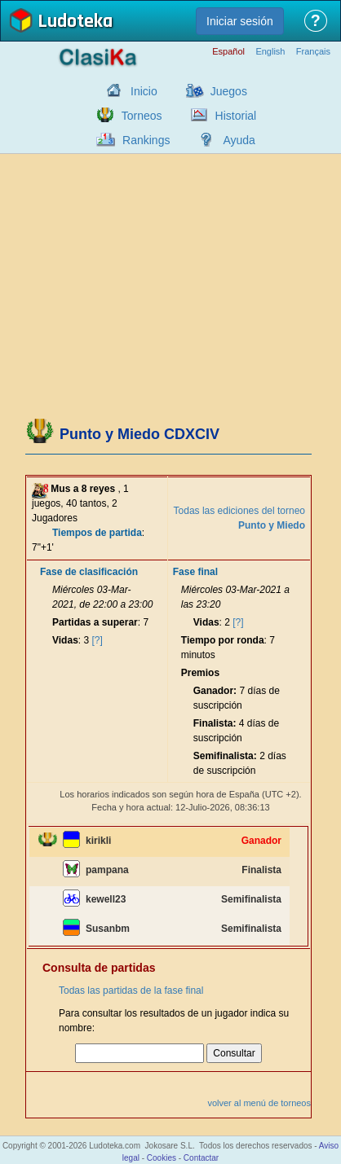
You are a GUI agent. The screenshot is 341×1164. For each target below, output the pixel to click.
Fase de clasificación (89, 572)
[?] (97, 640)
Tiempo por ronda (222, 640)
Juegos (228, 91)
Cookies (161, 1157)
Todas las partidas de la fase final (131, 990)
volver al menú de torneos (259, 1103)
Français (313, 51)
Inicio (144, 91)
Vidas (65, 640)
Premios (200, 673)
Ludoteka (75, 22)
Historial (236, 115)
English (270, 51)
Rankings (146, 140)
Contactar (201, 1157)
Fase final (195, 572)
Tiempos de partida (97, 532)
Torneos (142, 115)
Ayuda (239, 140)
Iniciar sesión (239, 21)
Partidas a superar (95, 622)
